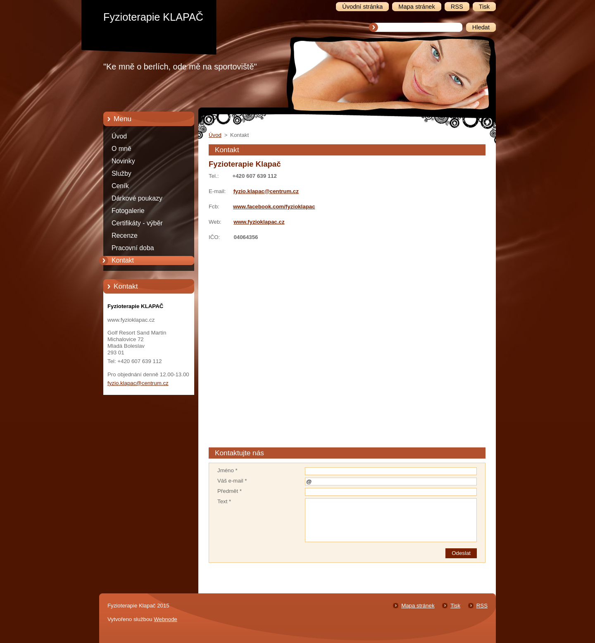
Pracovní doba (133, 247)
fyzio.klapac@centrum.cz (266, 191)
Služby (121, 173)
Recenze (125, 235)
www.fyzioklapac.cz (258, 222)
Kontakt (123, 260)
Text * (224, 501)
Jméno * (227, 470)
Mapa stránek (417, 605)
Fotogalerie (128, 210)
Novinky (123, 161)
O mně (121, 148)
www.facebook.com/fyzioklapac (274, 206)
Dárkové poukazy (137, 198)
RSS (482, 605)
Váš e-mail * (232, 481)
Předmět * (229, 491)
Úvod (119, 136)
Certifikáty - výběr (137, 223)
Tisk (455, 605)
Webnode (165, 619)
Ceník (120, 185)
